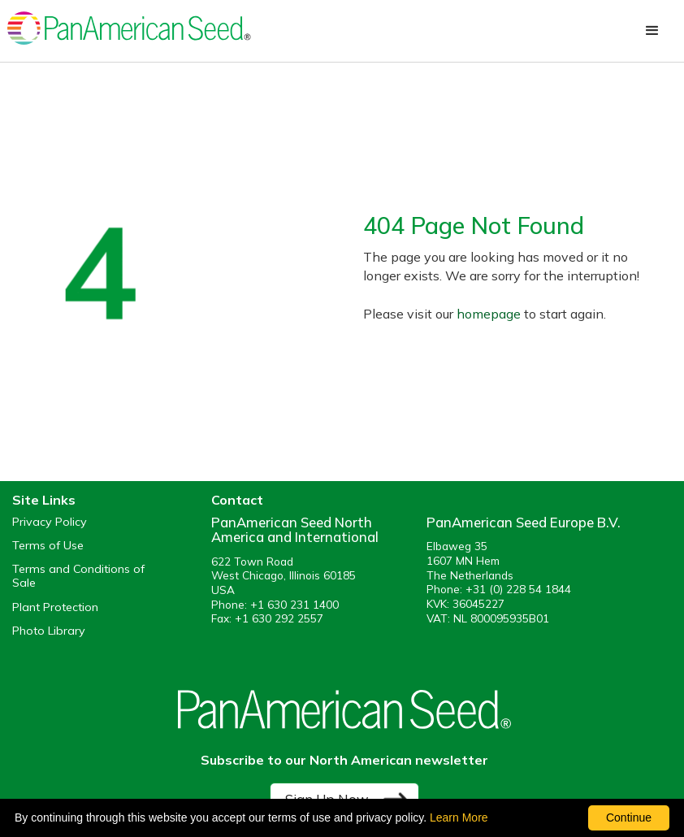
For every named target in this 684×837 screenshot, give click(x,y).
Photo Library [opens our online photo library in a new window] (48, 631)
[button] (652, 31)
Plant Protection (55, 607)
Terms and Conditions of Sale (78, 576)
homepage (489, 314)
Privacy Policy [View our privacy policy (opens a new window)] (49, 522)
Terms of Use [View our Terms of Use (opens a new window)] (48, 546)
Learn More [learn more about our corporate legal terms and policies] (459, 817)
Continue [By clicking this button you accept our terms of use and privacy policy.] (629, 817)
